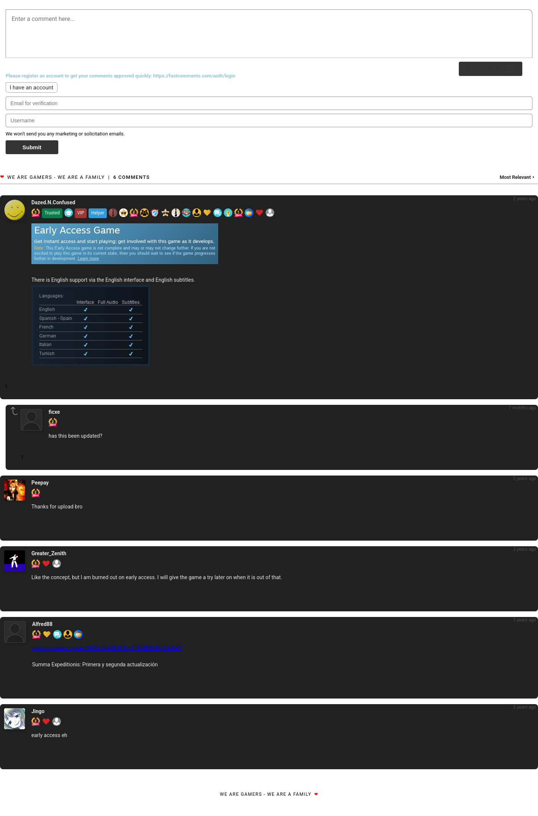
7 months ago (522, 407)
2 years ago (524, 198)
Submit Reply (490, 68)
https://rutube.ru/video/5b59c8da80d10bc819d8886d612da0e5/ (107, 648)
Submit (31, 147)
